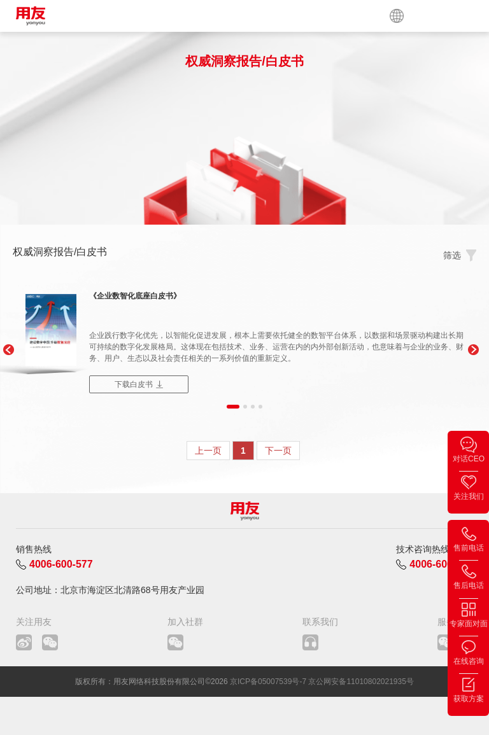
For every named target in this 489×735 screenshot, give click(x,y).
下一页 (278, 450)
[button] (8, 350)
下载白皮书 (134, 384)
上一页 (208, 450)
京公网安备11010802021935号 (360, 681)
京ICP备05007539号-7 (268, 681)
